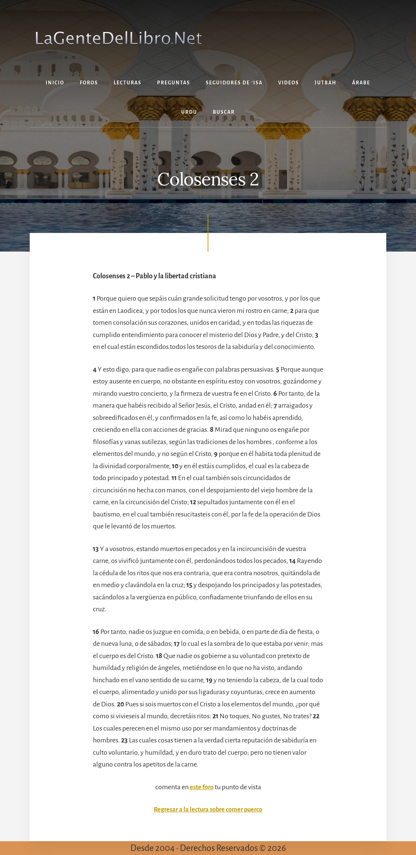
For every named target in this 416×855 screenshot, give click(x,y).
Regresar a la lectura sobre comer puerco (208, 809)
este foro (202, 787)
